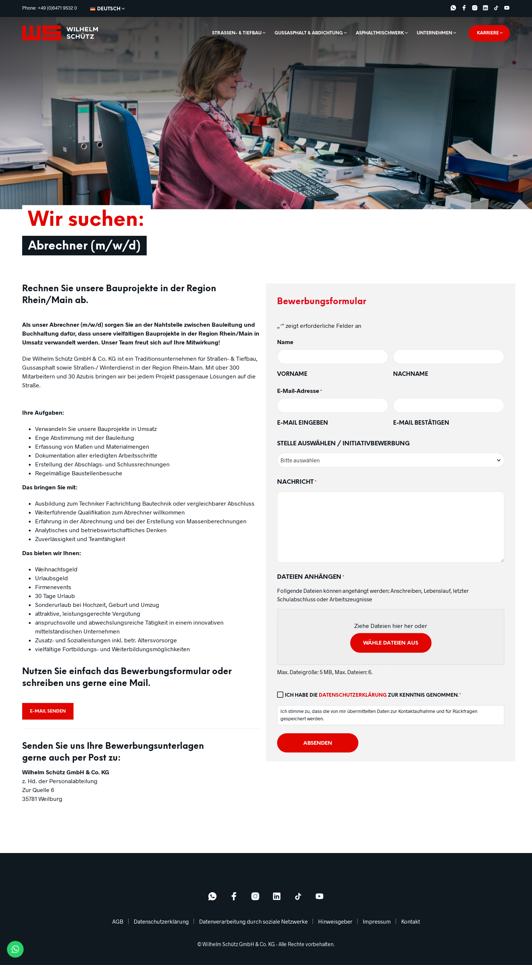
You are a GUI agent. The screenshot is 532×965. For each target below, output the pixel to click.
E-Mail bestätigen (421, 423)
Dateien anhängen (310, 578)
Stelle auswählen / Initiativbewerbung (343, 444)
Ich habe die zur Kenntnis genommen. (373, 695)
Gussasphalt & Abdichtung (308, 33)
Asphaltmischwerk (380, 33)
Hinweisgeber (335, 921)
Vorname (292, 374)
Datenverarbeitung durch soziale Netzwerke (253, 921)
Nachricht (297, 483)
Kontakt (410, 921)
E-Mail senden (48, 711)
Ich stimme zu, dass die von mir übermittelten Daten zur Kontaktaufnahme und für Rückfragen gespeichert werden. (378, 714)
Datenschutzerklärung (353, 695)
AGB (117, 921)
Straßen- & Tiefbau (237, 33)
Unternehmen (434, 33)
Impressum (377, 921)
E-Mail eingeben (302, 423)
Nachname (410, 374)
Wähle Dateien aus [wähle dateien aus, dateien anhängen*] (390, 643)
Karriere (488, 33)
